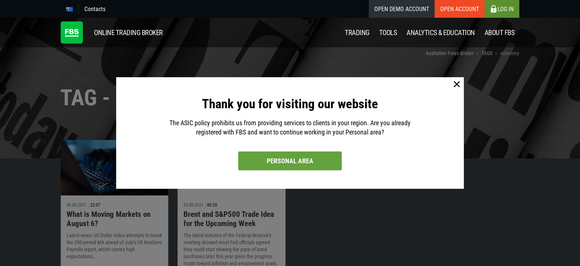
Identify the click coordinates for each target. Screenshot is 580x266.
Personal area (290, 161)
